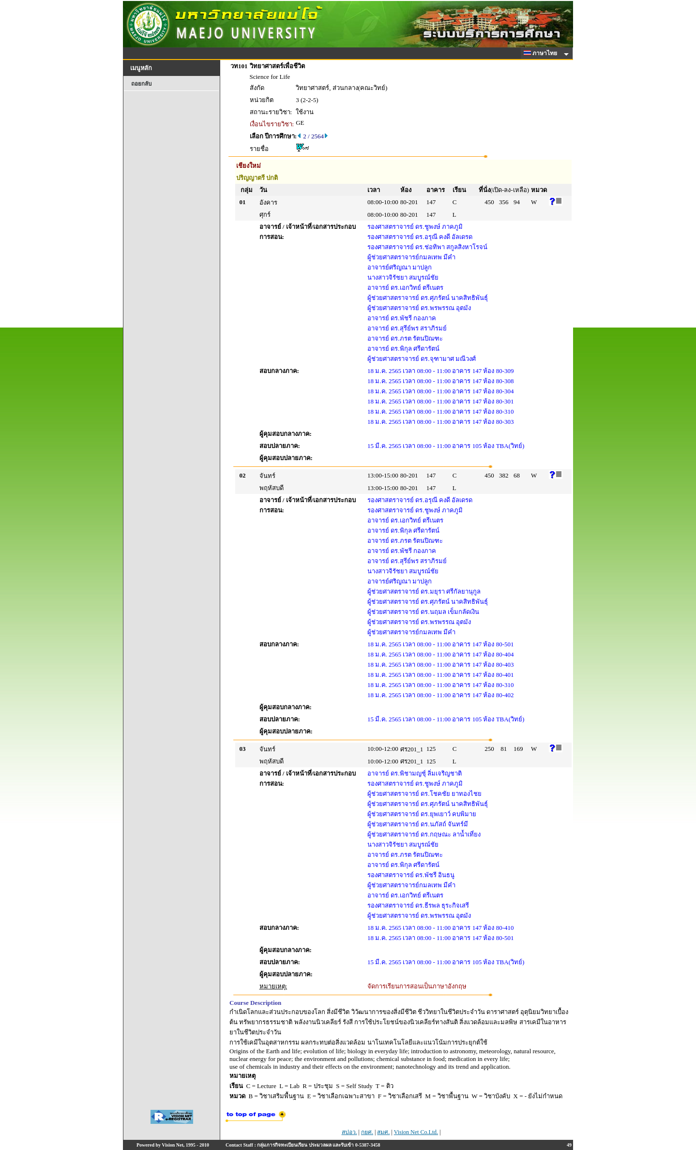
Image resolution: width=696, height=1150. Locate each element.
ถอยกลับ (141, 84)
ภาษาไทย (542, 53)
